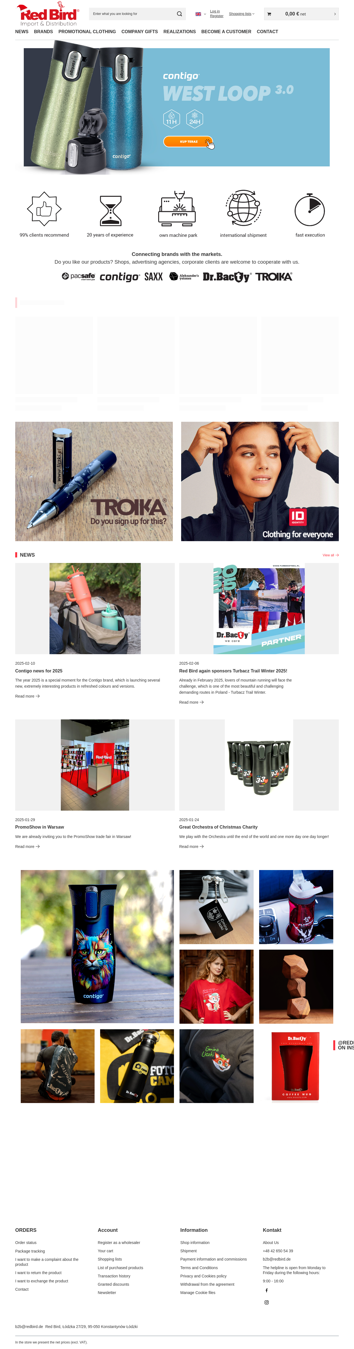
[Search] (179, 14)
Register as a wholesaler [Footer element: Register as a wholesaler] (119, 1242)
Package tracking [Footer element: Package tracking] (30, 1251)
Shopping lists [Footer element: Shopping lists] (110, 1259)
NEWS (21, 31)
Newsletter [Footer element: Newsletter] (107, 1292)
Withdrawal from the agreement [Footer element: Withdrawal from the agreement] (207, 1284)
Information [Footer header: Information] (194, 1230)
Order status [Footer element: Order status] (26, 1242)
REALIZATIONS (179, 31)
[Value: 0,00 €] (301, 14)
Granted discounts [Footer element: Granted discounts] (113, 1284)
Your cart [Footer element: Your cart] (105, 1251)
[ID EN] (260, 481)
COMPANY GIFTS (139, 31)
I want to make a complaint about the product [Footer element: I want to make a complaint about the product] (47, 1261)
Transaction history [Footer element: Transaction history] (114, 1276)
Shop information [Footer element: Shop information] (195, 1242)
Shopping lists (240, 14)
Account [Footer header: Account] (108, 1230)
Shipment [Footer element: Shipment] (188, 1251)
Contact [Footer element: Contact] (21, 1289)
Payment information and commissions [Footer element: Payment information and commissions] (213, 1259)
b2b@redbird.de (29, 1326)
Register (216, 16)
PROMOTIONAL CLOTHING (87, 31)
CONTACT (267, 31)
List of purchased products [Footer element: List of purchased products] (120, 1268)
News (27, 555)
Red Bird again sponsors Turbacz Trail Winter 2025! (233, 671)
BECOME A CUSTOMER (226, 31)
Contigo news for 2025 (39, 671)
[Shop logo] (47, 14)
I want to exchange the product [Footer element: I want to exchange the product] (41, 1281)
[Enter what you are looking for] (137, 14)
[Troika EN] (94, 481)
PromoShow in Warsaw (39, 827)
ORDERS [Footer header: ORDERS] (26, 1230)
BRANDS (43, 31)
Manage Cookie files (197, 1292)
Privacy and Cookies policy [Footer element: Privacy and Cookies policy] (203, 1276)
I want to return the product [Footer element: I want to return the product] (38, 1273)
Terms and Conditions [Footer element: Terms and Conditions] (199, 1268)
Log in (215, 11)
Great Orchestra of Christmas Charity (218, 827)
